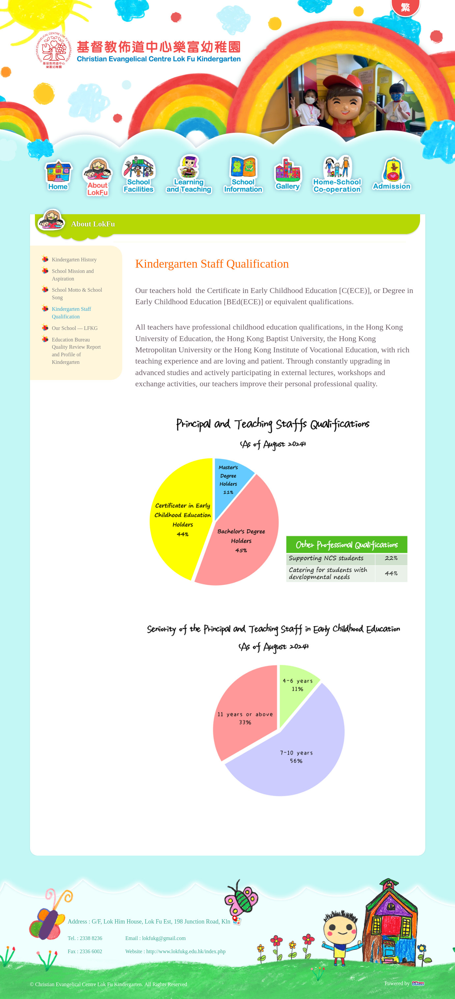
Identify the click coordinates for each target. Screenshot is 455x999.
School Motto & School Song (77, 293)
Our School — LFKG (75, 328)
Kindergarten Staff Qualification (71, 312)
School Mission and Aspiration (73, 274)
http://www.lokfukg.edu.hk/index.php (186, 951)
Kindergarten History (74, 259)
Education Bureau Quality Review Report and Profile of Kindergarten (76, 351)
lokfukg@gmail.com (164, 938)
